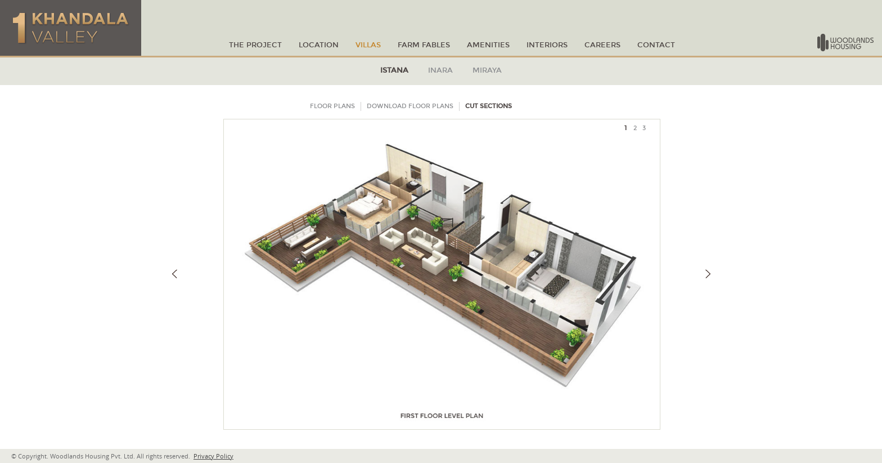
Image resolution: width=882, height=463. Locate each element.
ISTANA (394, 70)
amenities (488, 45)
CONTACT (656, 45)
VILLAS (368, 45)
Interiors (547, 45)
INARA (440, 70)
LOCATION (319, 45)
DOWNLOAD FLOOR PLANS (410, 106)
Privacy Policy (213, 456)
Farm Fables (424, 45)
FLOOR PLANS (332, 106)
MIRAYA (487, 70)
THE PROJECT (255, 45)
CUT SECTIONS (488, 106)
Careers (602, 45)
